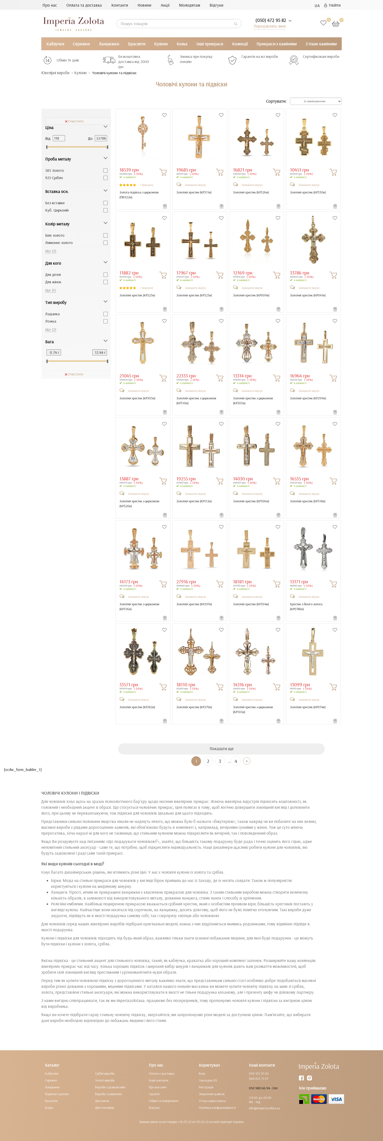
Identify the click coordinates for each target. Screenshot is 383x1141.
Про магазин (157, 1087)
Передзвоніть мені (269, 26)
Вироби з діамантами (110, 1087)
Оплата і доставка (161, 1073)
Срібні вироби (104, 1073)
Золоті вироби (105, 1080)
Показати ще (222, 749)
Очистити (74, 121)
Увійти (332, 5)
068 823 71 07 (258, 1078)
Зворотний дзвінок (212, 1094)
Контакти (119, 5)
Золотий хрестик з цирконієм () (196, 400)
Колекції (240, 44)
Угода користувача (212, 1101)
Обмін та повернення (163, 1101)
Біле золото (54, 235)
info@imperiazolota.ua (264, 1108)
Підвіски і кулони (57, 1094)
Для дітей (53, 274)
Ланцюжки (109, 44)
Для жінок (53, 281)
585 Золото (54, 170)
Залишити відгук (195, 185)
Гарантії (154, 1094)
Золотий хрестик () (194, 192)
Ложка (50, 321)
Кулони (161, 44)
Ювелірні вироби (56, 72)
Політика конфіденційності (217, 1107)
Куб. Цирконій (57, 210)
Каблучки (55, 44)
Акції (165, 5)
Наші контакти (158, 1080)
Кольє (182, 44)
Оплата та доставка (84, 5)
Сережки (81, 44)
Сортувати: (276, 101)
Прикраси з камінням (276, 44)
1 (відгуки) (146, 185)
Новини (144, 5)
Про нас (50, 5)
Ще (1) (50, 290)
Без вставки (54, 202)
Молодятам (189, 5)
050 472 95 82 (259, 1073)
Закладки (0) (208, 1080)
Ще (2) (50, 250)
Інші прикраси (209, 44)
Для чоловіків (104, 1107)
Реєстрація (206, 1087)
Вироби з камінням (108, 1094)
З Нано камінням (321, 44)
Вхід (202, 1073)
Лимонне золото (59, 242)
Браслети (136, 44)
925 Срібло (54, 177)
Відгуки (216, 5)
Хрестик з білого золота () (306, 606)
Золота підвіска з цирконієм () (139, 194)
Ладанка (52, 313)
